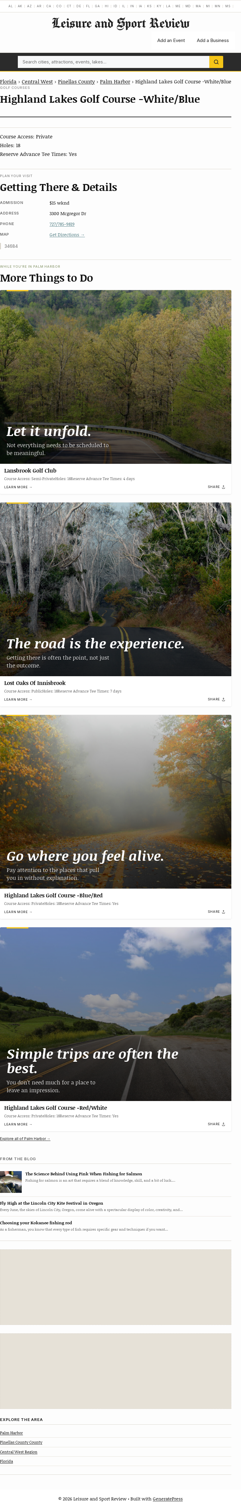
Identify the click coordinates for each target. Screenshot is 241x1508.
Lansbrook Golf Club (30, 470)
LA (168, 6)
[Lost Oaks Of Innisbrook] (115, 589)
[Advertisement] (115, 1287)
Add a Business (213, 40)
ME (178, 6)
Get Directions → (67, 234)
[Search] (216, 62)
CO (59, 6)
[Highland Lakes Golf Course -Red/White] (115, 1014)
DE (78, 6)
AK (20, 6)
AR (39, 6)
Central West (37, 81)
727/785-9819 (62, 224)
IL (123, 6)
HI (107, 6)
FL (88, 6)
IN (132, 6)
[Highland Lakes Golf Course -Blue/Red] (115, 802)
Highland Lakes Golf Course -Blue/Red (53, 895)
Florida (8, 81)
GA (97, 6)
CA (48, 6)
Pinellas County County (21, 1442)
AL (10, 6)
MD (188, 6)
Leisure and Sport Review (120, 22)
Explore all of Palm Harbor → (25, 1138)
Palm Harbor (115, 81)
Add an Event (171, 40)
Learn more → (18, 487)
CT (69, 6)
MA (198, 6)
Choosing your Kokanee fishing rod (36, 1222)
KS (149, 6)
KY (159, 6)
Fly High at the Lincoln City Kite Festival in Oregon (51, 1203)
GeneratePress (168, 1498)
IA (141, 6)
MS (228, 6)
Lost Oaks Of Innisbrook (35, 682)
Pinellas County (76, 81)
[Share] (217, 487)
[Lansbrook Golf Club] (115, 377)
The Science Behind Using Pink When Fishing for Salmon (83, 1174)
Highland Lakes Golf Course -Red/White (55, 1107)
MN (217, 6)
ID (115, 6)
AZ (29, 6)
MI (208, 6)
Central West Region (18, 1452)
